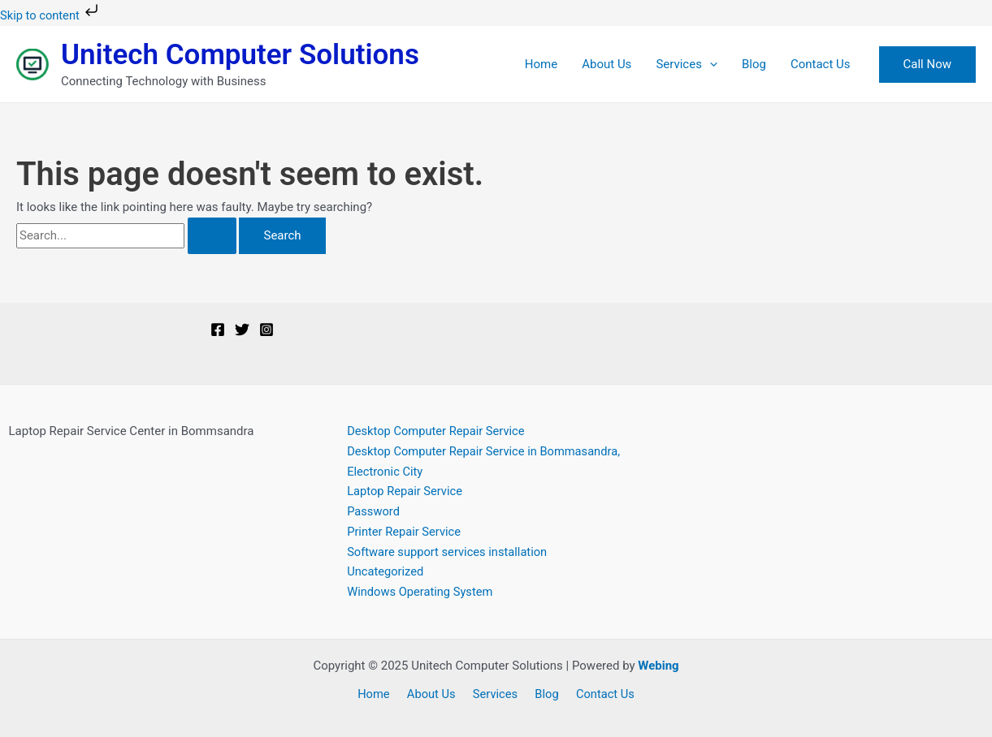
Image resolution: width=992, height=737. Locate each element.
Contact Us (821, 64)
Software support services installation (449, 552)
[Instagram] (266, 329)
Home (541, 64)
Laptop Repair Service (406, 491)
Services (686, 64)
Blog (754, 64)
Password (374, 511)
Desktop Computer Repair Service (437, 431)
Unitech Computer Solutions (240, 54)
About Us (606, 64)
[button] (927, 64)
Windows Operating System (421, 591)
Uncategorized (386, 571)
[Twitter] (242, 329)
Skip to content (52, 15)
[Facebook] (217, 329)
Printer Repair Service (405, 531)
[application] (709, 64)
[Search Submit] (212, 236)
